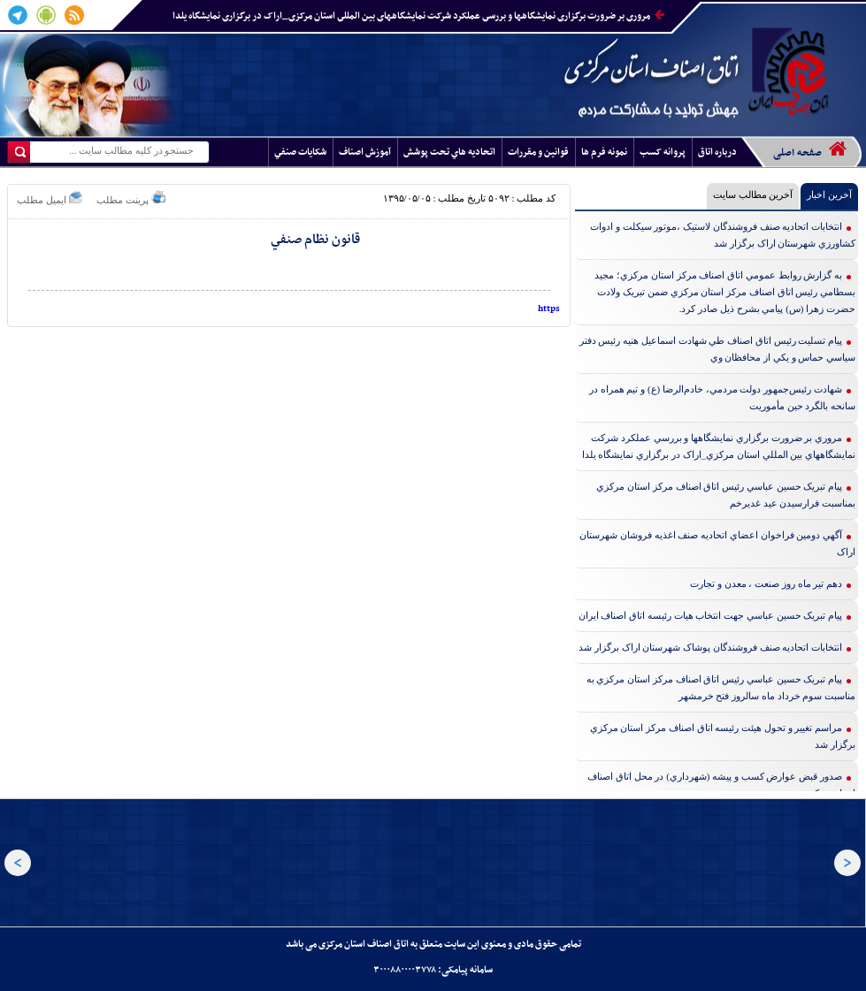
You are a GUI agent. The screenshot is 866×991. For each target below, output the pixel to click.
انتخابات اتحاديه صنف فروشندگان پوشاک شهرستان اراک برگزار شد (710, 647)
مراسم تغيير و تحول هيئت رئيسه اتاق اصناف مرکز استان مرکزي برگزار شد (723, 736)
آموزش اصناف (365, 152)
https (549, 308)
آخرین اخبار (829, 194)
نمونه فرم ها (604, 152)
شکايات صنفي (300, 152)
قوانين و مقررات (538, 152)
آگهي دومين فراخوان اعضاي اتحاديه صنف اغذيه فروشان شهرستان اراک (717, 543)
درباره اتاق (717, 152)
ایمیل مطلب (49, 197)
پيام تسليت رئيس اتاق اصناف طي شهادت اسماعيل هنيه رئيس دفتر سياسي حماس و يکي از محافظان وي (717, 348)
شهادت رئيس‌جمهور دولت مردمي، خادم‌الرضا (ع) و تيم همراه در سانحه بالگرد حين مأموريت (722, 397)
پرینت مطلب (130, 197)
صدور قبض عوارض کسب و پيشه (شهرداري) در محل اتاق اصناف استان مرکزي (721, 784)
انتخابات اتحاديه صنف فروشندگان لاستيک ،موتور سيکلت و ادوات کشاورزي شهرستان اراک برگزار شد (722, 234)
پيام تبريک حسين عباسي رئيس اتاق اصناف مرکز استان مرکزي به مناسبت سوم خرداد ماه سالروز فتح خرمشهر (721, 687)
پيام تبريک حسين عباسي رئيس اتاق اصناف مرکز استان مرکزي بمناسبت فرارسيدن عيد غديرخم (725, 494)
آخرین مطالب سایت (753, 194)
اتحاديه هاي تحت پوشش (449, 152)
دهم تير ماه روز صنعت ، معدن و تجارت (766, 583)
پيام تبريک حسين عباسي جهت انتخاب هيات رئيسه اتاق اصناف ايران (711, 615)
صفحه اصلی (810, 150)
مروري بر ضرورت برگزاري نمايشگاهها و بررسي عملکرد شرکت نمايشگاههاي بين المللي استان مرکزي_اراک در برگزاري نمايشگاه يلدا (418, 16)
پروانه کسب (663, 152)
